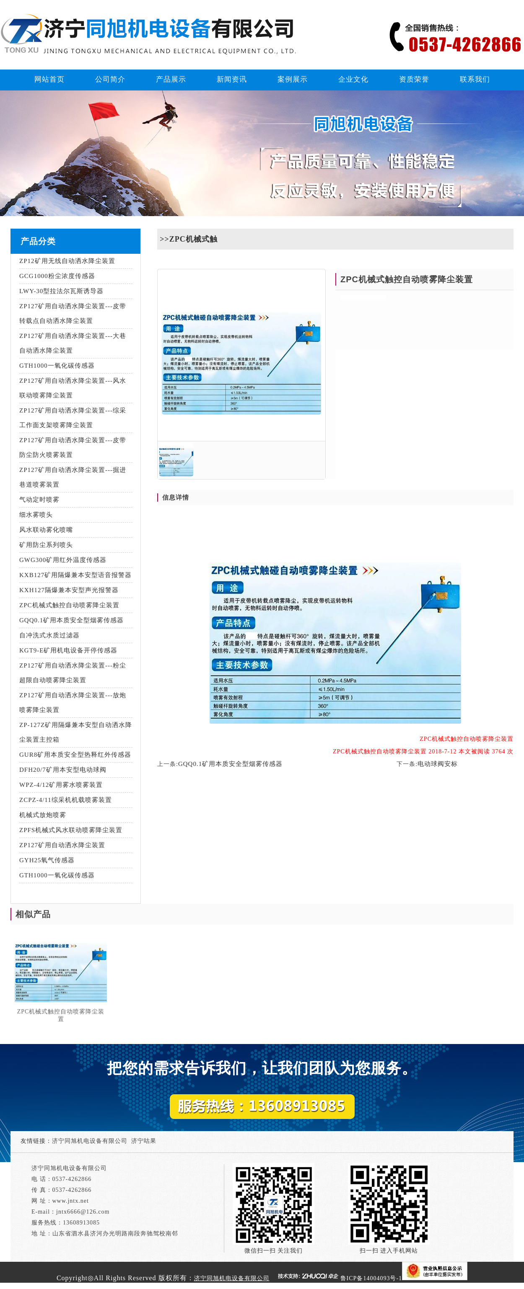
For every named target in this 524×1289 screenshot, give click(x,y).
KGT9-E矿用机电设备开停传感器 (68, 650)
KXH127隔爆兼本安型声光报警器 (69, 590)
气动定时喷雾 (39, 499)
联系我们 (475, 79)
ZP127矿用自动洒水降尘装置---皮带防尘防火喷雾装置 (72, 447)
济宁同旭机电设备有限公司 (89, 1141)
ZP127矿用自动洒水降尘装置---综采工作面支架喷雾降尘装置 (72, 417)
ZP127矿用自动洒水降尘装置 (62, 845)
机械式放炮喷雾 (42, 815)
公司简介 (110, 79)
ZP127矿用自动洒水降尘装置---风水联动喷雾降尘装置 (72, 388)
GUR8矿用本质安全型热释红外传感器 (75, 754)
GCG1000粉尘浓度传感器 (57, 276)
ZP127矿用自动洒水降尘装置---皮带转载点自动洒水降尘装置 (72, 313)
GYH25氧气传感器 (47, 860)
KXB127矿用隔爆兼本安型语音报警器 (75, 575)
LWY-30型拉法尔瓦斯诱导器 (61, 291)
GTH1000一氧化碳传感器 (57, 365)
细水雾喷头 (36, 514)
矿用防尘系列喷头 (46, 544)
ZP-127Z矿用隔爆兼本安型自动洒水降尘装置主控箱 (75, 732)
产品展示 (171, 79)
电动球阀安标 (438, 764)
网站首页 (49, 79)
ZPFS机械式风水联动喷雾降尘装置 (70, 830)
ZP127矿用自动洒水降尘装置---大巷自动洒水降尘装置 (72, 343)
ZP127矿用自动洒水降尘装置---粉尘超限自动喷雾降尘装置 (72, 672)
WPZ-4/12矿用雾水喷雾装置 (61, 784)
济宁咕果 (143, 1141)
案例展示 (293, 79)
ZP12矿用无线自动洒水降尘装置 (67, 261)
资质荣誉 (414, 79)
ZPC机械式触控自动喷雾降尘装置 (69, 605)
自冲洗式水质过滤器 (49, 635)
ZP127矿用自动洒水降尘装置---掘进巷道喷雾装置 (72, 477)
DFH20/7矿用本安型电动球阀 (62, 769)
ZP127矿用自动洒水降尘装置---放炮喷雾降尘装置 (72, 702)
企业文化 (353, 79)
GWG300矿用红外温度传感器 (62, 560)
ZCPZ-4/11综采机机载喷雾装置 (65, 800)
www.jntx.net (70, 1201)
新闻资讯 (232, 79)
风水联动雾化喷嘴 (46, 529)
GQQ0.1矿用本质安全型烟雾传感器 (71, 620)
